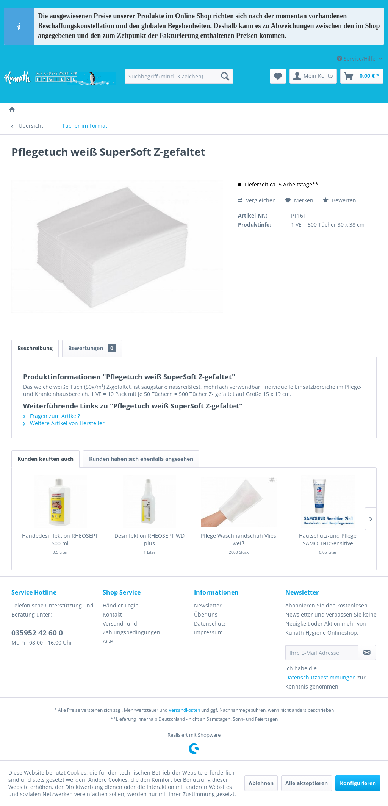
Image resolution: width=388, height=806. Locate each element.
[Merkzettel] (278, 76)
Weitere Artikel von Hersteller (64, 423)
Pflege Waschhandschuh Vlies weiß (238, 539)
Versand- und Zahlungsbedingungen (131, 628)
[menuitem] (179, 76)
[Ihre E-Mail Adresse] (321, 652)
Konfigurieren (358, 783)
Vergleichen (257, 200)
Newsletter (208, 605)
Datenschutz (210, 623)
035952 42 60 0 (37, 633)
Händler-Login (121, 605)
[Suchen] (225, 76)
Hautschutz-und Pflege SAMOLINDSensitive (328, 539)
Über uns (205, 614)
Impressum (208, 632)
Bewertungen (92, 348)
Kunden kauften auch (45, 458)
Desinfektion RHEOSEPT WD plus (149, 539)
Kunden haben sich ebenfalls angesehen (141, 458)
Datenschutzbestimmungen (320, 677)
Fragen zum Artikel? (51, 415)
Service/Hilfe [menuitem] (357, 58)
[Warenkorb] (361, 76)
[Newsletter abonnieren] (367, 652)
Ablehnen (261, 783)
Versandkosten (184, 710)
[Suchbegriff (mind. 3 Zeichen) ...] (179, 76)
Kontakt (112, 614)
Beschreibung (35, 348)
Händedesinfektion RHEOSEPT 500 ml (60, 539)
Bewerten (339, 200)
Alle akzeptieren (306, 783)
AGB (108, 641)
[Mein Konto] (313, 76)
